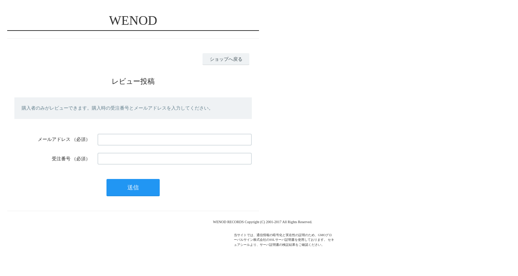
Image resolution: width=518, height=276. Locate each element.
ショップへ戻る (226, 59)
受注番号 (61, 158)
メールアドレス (54, 139)
